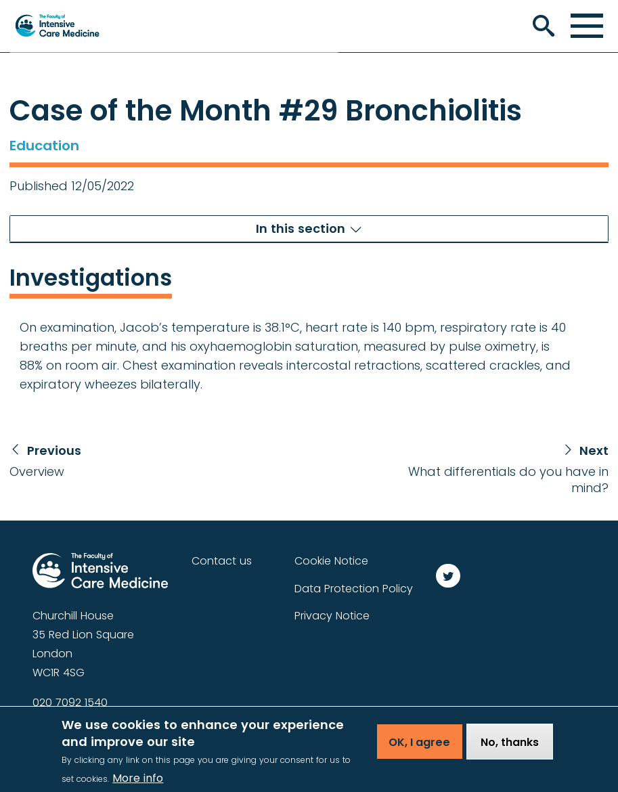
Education (44, 145)
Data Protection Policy (353, 588)
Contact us (222, 561)
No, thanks (510, 748)
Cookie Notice (331, 561)
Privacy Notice (332, 615)
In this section (300, 228)
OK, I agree (419, 748)
